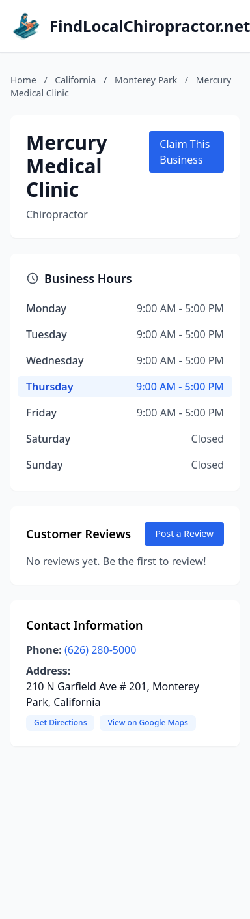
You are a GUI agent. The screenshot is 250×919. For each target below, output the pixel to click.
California (75, 80)
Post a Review (184, 533)
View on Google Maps (147, 722)
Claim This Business (185, 152)
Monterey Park (146, 80)
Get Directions (60, 722)
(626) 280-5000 (100, 650)
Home (23, 80)
